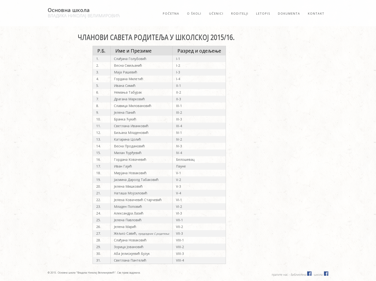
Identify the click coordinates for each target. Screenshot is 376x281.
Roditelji (239, 14)
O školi (194, 14)
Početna (171, 14)
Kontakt (316, 14)
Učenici (216, 14)
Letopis (263, 14)
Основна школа (84, 12)
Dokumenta (289, 14)
